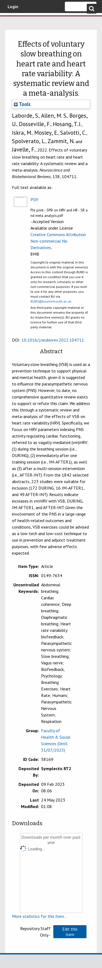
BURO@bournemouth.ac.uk (50, 301)
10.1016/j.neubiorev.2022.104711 (52, 340)
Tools (22, 104)
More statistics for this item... (39, 916)
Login (13, 6)
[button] (69, 931)
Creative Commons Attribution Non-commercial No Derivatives (58, 241)
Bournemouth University (12, 20)
